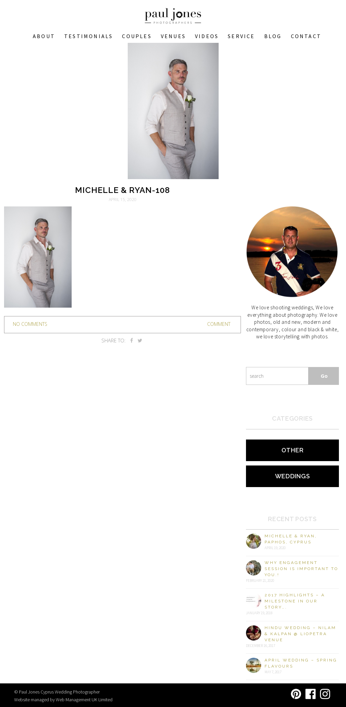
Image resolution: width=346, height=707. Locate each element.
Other (292, 450)
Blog (273, 36)
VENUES (173, 36)
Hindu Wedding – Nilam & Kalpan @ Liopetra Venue (300, 633)
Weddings (292, 476)
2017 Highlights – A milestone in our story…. (295, 601)
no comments (30, 324)
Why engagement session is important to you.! (301, 568)
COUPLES (136, 36)
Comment (218, 324)
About (44, 36)
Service (241, 36)
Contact (306, 36)
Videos (207, 36)
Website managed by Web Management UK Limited (63, 700)
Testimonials (88, 36)
